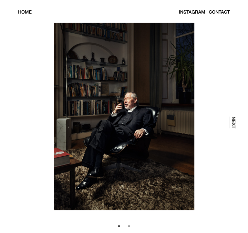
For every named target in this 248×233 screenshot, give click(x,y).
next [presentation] (233, 122)
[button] (119, 226)
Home (25, 13)
